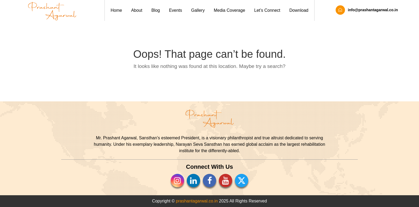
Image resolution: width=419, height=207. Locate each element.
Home (116, 10)
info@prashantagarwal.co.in (367, 10)
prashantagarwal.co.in (197, 201)
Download (298, 10)
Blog (155, 10)
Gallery (198, 10)
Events (175, 10)
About (136, 10)
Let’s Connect (267, 10)
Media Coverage (229, 10)
